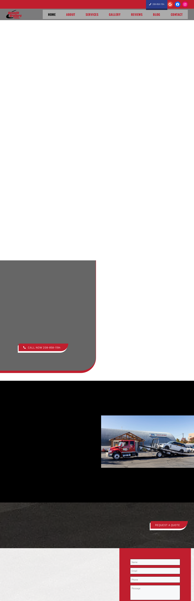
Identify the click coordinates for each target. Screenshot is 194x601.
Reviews (136, 14)
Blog (156, 14)
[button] (43, 347)
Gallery (114, 14)
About (70, 14)
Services (92, 14)
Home (52, 14)
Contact (177, 14)
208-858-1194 (157, 4)
